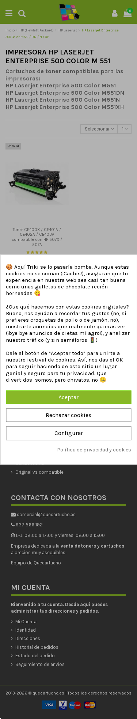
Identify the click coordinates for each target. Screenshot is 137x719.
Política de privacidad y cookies (94, 450)
